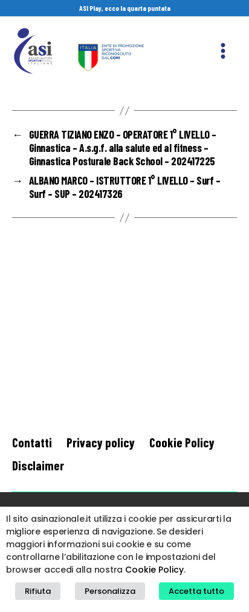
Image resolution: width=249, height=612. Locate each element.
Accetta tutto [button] (196, 591)
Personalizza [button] (110, 591)
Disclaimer (38, 465)
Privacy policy (100, 442)
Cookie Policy (182, 442)
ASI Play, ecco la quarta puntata (124, 8)
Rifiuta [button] (38, 591)
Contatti (32, 442)
